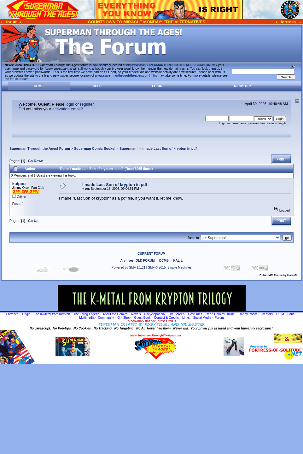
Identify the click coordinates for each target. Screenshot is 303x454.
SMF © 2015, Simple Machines (169, 267)
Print (281, 159)
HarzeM (292, 275)
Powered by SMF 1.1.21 (128, 267)
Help (97, 86)
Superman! (128, 148)
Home (39, 86)
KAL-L (178, 260)
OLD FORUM (145, 260)
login (70, 104)
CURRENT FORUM (151, 253)
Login (157, 86)
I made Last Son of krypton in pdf (169, 148)
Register (242, 86)
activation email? (67, 109)
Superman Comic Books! (94, 148)
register (87, 104)
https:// (170, 65)
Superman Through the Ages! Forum (39, 148)
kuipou (19, 183)
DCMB (164, 260)
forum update (19, 79)
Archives (127, 260)
